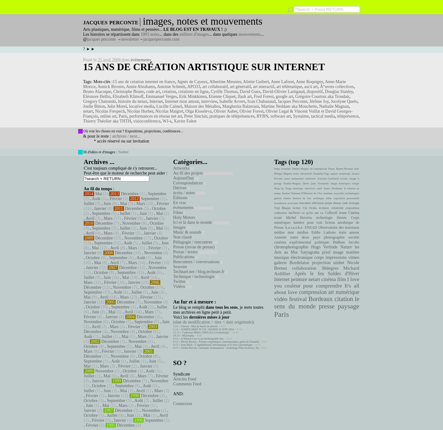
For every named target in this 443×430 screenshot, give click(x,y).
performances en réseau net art (155, 116)
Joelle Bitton (94, 106)
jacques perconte (101, 39)
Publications (185, 257)
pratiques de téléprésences (232, 116)
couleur (293, 286)
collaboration (304, 268)
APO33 (193, 86)
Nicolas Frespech (110, 111)
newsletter (130, 39)
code (345, 203)
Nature (346, 247)
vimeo (353, 257)
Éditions (181, 197)
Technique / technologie (196, 276)
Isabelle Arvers (232, 101)
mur (291, 232)
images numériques (340, 183)
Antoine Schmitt (171, 86)
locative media (141, 106)
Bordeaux (321, 298)
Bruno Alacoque (97, 91)
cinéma (328, 279)
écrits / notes (189, 193)
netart (88, 111)
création (169, 91)
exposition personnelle (346, 198)
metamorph (344, 173)
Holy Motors (185, 217)
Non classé (183, 237)
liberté (306, 183)
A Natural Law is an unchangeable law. (202, 338)
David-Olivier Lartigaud (283, 91)
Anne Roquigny (309, 81)
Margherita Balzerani (240, 106)
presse (326, 306)
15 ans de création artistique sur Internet (204, 66)
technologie (324, 217)
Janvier (100, 208)
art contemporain (318, 168)
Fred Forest (263, 96)
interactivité (306, 173)
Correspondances (189, 183)
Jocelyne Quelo (344, 101)
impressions (336, 257)
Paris (122, 116)
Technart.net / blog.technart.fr (200, 271)
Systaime (301, 116)
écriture (324, 208)
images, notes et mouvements (202, 21)
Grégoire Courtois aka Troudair (322, 96)
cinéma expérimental (292, 242)
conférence (310, 178)
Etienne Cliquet (222, 96)
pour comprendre (322, 286)
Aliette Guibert (256, 81)
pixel (326, 252)
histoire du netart (132, 101)
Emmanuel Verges (161, 96)
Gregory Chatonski (99, 101)
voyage (352, 178)
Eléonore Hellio (96, 96)
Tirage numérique (294, 188)
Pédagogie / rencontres (195, 242)
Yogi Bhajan (282, 208)
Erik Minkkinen (192, 96)
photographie (334, 237)
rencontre (305, 203)
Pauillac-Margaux (292, 183)
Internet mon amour (182, 101)
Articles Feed (184, 379)
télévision (318, 203)
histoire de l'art (302, 198)
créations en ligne (193, 91)
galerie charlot (282, 198)
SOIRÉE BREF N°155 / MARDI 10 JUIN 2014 (207, 329)
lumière (298, 222)
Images (182, 227)
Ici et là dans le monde (201, 222)
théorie (342, 217)
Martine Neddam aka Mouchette (289, 106)
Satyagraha (310, 252)
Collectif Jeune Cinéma (342, 213)
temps (277, 168)
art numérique (343, 292)
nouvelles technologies (346, 193)
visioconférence (147, 121)
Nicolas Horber (140, 111)
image (338, 252)
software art (280, 116)
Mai (98, 193)
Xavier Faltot (185, 121)
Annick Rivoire (111, 86)
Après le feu (309, 273)
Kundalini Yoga (321, 173)
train (342, 232)
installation (280, 203)
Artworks (183, 168)
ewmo (296, 173)
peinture (299, 279)
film (341, 279)
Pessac (331, 168)
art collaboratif (215, 86)
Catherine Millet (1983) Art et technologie (205, 332)
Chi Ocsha (310, 208)
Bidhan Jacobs (346, 242)
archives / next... (126, 136)
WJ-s (167, 121)
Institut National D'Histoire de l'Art (302, 193)
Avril (90, 218)
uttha (329, 198)
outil (319, 188)
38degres (329, 268)
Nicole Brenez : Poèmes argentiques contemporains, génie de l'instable (220, 341)
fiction (330, 222)
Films (179, 212)
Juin (107, 203)
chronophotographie (291, 247)
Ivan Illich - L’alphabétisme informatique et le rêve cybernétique (217, 344)
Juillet (89, 203)
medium (327, 193)
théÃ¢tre (294, 213)
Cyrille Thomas (224, 91)
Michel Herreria (299, 217)
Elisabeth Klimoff (128, 96)
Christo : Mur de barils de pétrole (199, 326)
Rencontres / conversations (197, 261)
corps (319, 257)
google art (284, 96)
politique (322, 242)
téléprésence (347, 116)
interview (209, 101)
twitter (297, 208)
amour (354, 232)
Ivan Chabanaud (261, 101)
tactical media (323, 116)
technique (318, 198)
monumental (297, 178)
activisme (293, 203)
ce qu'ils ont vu (312, 213)
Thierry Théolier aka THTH (107, 121)
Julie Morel (117, 106)
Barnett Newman (344, 168)
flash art (245, 96)
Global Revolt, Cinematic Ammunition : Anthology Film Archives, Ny (220, 347)
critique (355, 183)
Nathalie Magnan (334, 106)
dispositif (315, 91)
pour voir (314, 222)
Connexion (182, 403)
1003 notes (150, 34)
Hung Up (279, 188)
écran (278, 217)
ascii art (311, 86)
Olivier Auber (225, 111)
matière (352, 252)
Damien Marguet (300, 168)
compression (313, 292)
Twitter (123, 152)
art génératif (240, 86)
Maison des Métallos (202, 106)
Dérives (181, 188)
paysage (348, 306)
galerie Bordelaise (291, 262)
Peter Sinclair (195, 116)
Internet (156, 101)
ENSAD (311, 227)
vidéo (280, 299)
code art (153, 91)
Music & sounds (189, 232)
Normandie (323, 183)
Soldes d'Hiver (343, 273)
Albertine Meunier (225, 81)
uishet (338, 262)
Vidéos (182, 286)
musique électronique (293, 257)
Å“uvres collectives (337, 86)
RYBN (262, 116)
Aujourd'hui (186, 178)
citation (343, 298)
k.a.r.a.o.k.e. (294, 227)
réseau (337, 203)
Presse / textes (195, 252)
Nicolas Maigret (169, 111)
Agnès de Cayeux (192, 81)
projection (321, 262)
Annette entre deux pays (297, 237)
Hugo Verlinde (324, 247)
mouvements (249, 34)
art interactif (263, 86)
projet (328, 203)
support (334, 173)
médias (302, 232)
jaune (313, 183)
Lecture (344, 178)
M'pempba (188, 335)
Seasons (181, 266)
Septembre (157, 193)
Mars (140, 203)
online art (108, 116)
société (353, 237)
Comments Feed (187, 384)
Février (116, 198)
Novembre (131, 223)
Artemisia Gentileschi (328, 178)
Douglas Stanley (339, 91)
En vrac (180, 202)
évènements (141, 60)
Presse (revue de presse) (194, 247)
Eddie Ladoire (323, 232)
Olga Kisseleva (199, 111)
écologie (354, 203)
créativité (337, 208)
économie (286, 168)
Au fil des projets (203, 173)
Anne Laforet (282, 81)
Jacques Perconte (292, 101)
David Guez (250, 91)
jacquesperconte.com (161, 39)
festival (298, 299)
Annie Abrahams (140, 86)
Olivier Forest (252, 111)
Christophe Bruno (128, 91)
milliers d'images (194, 34)
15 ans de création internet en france (144, 81)
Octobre (159, 208)
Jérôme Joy (319, 101)
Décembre (130, 193)
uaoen (287, 178)
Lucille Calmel (169, 106)
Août (96, 198)
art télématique (289, 86)
